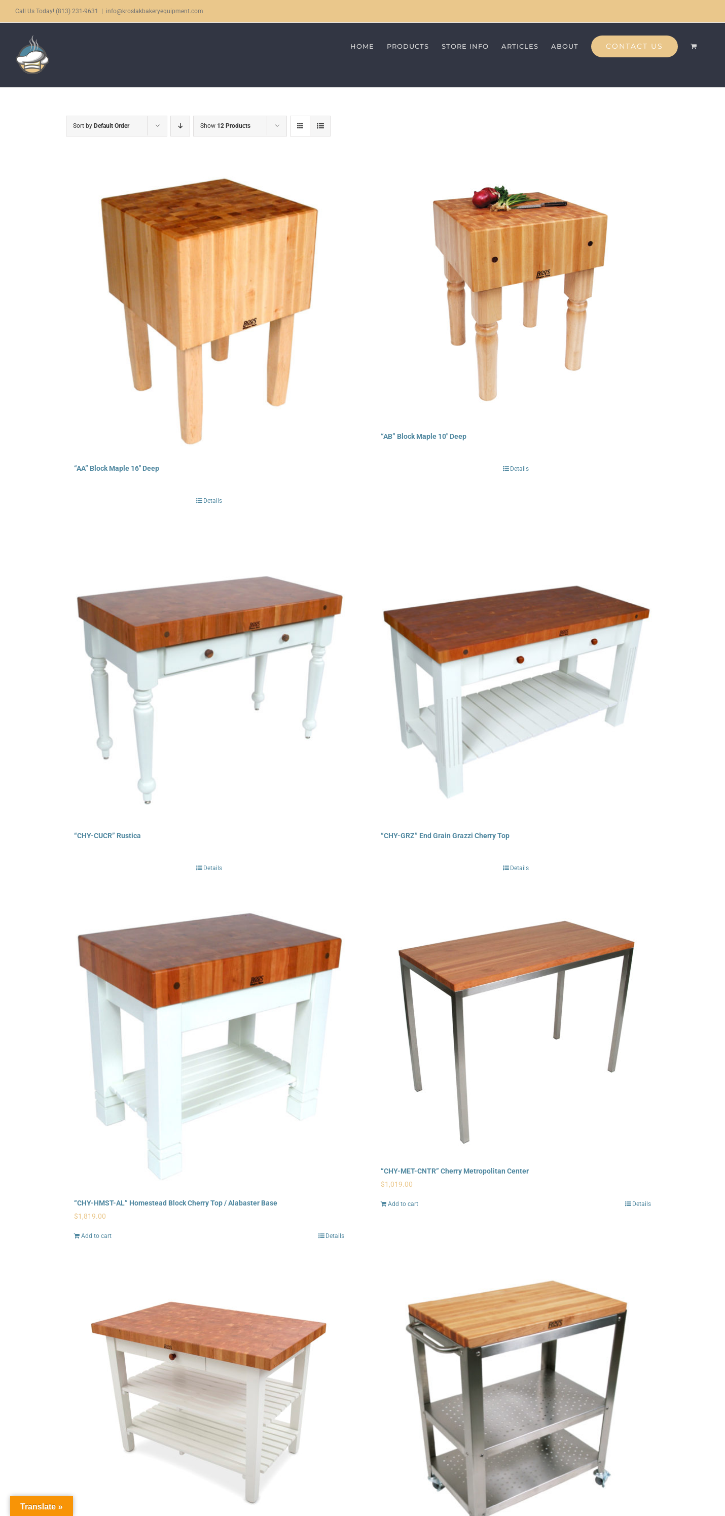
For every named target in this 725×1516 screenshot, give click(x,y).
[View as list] (320, 126)
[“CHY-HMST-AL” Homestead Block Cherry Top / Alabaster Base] (209, 1045)
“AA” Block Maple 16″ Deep (116, 468)
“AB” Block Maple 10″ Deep (423, 436)
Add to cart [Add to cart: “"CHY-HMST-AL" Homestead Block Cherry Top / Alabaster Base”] (96, 1235)
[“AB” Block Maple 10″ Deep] (516, 294)
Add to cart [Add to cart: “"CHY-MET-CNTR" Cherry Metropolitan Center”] (403, 1204)
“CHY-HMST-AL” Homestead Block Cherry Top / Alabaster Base (175, 1203)
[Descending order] (180, 126)
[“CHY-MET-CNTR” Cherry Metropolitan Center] (516, 1029)
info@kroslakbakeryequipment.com (154, 11)
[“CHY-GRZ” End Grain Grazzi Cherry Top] (516, 677)
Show (225, 125)
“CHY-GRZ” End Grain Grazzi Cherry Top (445, 836)
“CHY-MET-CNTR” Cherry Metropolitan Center (455, 1171)
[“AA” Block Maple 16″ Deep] (209, 310)
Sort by (101, 125)
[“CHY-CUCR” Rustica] (209, 677)
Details (212, 500)
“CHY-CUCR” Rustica (107, 836)
